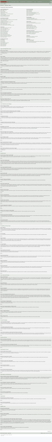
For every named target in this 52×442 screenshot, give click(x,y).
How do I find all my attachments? (30, 38)
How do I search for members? (30, 29)
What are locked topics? (5, 46)
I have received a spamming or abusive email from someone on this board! (35, 21)
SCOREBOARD (23, 3)
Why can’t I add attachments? (5, 34)
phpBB (35, 130)
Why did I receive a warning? (5, 35)
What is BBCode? (4, 41)
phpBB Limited (24, 413)
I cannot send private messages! (30, 19)
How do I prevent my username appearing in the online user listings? (10, 21)
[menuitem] (6, 5)
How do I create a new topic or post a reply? (7, 29)
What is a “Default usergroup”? (30, 16)
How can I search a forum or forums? (31, 27)
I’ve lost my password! (4, 16)
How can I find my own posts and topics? (31, 30)
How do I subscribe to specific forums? (31, 34)
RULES (49, 3)
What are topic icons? (4, 47)
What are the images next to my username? (7, 24)
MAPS (19, 3)
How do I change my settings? (5, 20)
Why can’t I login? (4, 14)
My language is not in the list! (5, 23)
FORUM (49, 2)
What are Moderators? (29, 12)
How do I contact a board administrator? (31, 43)
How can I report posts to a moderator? (6, 36)
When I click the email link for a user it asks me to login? (9, 26)
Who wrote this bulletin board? (30, 41)
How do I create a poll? (4, 31)
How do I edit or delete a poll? (5, 33)
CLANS (36, 3)
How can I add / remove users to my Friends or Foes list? (33, 24)
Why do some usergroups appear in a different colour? (33, 15)
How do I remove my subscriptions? (30, 35)
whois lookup (9, 424)
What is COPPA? (4, 12)
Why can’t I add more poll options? (6, 32)
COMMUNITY (40, 3)
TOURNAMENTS (31, 3)
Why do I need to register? (5, 11)
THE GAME (14, 3)
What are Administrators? (29, 11)
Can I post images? (4, 43)
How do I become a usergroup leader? (31, 14)
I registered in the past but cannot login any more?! (8, 15)
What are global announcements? (6, 44)
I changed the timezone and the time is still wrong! (8, 22)
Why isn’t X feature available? (30, 42)
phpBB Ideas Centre (38, 418)
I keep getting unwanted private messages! (31, 20)
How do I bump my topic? (5, 38)
